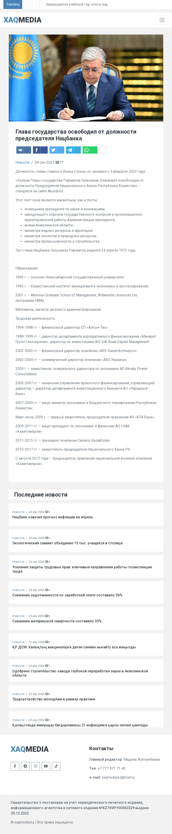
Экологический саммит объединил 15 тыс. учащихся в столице (67, 543)
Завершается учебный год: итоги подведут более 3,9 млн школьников (110, 4)
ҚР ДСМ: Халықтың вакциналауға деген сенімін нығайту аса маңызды (74, 647)
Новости (22, 162)
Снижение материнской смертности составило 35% (57, 621)
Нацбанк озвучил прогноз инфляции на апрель (52, 517)
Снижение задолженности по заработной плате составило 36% (67, 595)
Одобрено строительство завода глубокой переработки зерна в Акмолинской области (80, 673)
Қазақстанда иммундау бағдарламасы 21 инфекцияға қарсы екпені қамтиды (80, 725)
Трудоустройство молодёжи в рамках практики (53, 699)
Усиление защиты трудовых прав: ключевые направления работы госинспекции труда (82, 569)
